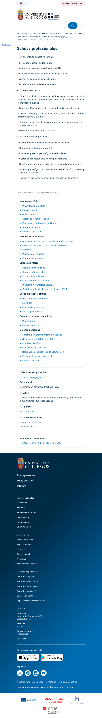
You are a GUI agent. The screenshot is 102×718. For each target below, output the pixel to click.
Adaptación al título (32, 227)
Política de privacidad (28, 687)
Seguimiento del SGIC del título (38, 339)
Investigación (23, 517)
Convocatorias (23, 535)
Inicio (19, 33)
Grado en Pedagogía (57, 37)
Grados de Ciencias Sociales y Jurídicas (32, 37)
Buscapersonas (26, 475)
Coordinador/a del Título (34, 347)
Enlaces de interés (29, 263)
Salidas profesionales (33, 311)
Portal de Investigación (27, 591)
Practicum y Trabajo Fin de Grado (39, 223)
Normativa (21, 559)
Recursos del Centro (32, 325)
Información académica (32, 236)
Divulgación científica (26, 596)
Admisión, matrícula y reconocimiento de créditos (47, 241)
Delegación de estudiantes (35, 280)
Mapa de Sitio (25, 480)
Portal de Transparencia (27, 586)
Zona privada (66, 687)
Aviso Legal (38, 682)
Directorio (51, 682)
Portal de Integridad (26, 576)
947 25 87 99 (27, 411)
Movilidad (27, 303)
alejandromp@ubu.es (30, 422)
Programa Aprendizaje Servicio (38, 284)
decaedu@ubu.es (28, 426)
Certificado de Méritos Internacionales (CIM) (45, 289)
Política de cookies (67, 682)
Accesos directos (71, 3)
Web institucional (49, 687)
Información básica (29, 201)
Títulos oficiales (39, 33)
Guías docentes (30, 214)
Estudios (27, 33)
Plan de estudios (30, 210)
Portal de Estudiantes (33, 276)
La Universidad (24, 527)
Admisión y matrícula (26, 512)
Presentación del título (33, 206)
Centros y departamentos (28, 572)
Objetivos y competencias (35, 218)
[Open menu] (82, 25)
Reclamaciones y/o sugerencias (38, 356)
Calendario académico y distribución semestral (46, 245)
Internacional (23, 522)
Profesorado (28, 321)
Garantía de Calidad (30, 330)
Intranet (21, 486)
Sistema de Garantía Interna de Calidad (42, 334)
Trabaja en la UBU (25, 539)
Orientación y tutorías (33, 258)
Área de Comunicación (27, 564)
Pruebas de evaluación (33, 254)
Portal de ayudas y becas (35, 298)
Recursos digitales (25, 498)
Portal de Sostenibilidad (27, 581)
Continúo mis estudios (33, 267)
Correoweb (22, 503)
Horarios (26, 249)
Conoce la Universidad (33, 272)
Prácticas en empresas (33, 307)
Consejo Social (23, 554)
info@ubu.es (22, 634)
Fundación (21, 549)
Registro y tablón (24, 544)
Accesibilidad (24, 682)
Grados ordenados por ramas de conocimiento (65, 33)
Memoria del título (31, 231)
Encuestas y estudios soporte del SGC (41, 442)
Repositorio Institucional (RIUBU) (31, 600)
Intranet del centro (31, 360)
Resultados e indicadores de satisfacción (43, 352)
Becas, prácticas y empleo (27, 40)
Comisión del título (31, 343)
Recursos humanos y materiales (36, 316)
